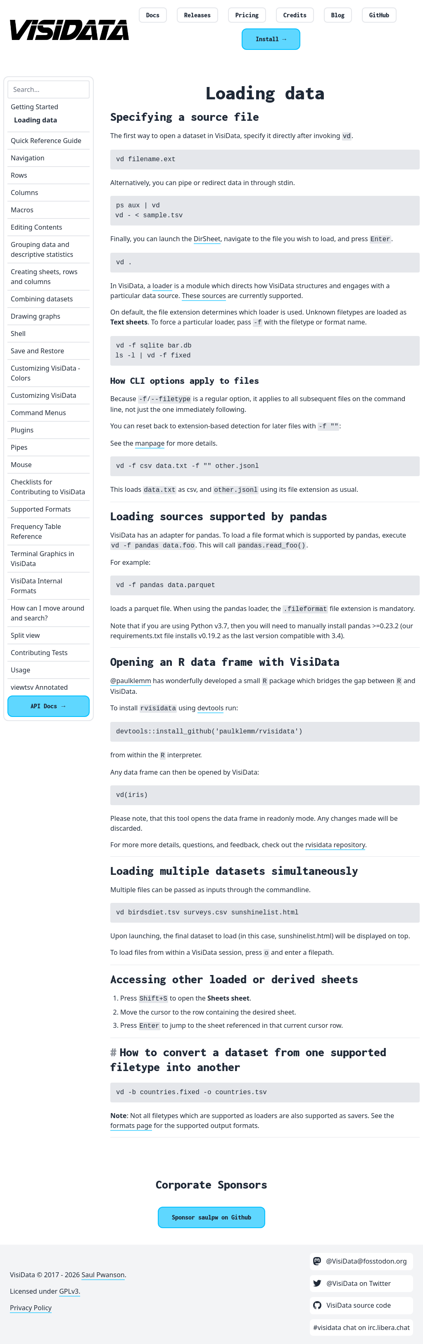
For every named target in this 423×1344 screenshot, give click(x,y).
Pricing (247, 15)
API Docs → (49, 706)
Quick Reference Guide (46, 140)
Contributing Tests (39, 652)
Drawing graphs (35, 316)
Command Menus (38, 412)
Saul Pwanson (102, 1274)
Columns (24, 192)
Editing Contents (36, 227)
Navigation (28, 157)
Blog (338, 15)
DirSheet (207, 238)
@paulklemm (130, 680)
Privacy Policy (31, 1307)
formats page (131, 1125)
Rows (19, 175)
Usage (20, 669)
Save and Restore (37, 350)
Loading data (35, 120)
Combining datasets (42, 298)
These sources (204, 295)
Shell (18, 333)
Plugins (22, 430)
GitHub (379, 15)
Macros (22, 209)
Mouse (21, 464)
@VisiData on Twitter (352, 1283)
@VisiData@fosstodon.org (360, 1261)
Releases (197, 15)
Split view (25, 635)
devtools (210, 707)
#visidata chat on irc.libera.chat (361, 1327)
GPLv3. (69, 1291)
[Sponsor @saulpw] (211, 1217)
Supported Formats (41, 509)
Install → (271, 38)
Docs (152, 15)
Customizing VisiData (43, 395)
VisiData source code (352, 1305)
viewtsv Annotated (39, 687)
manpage (150, 443)
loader (162, 285)
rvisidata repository (335, 844)
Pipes (19, 447)
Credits (295, 15)
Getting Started (34, 106)
